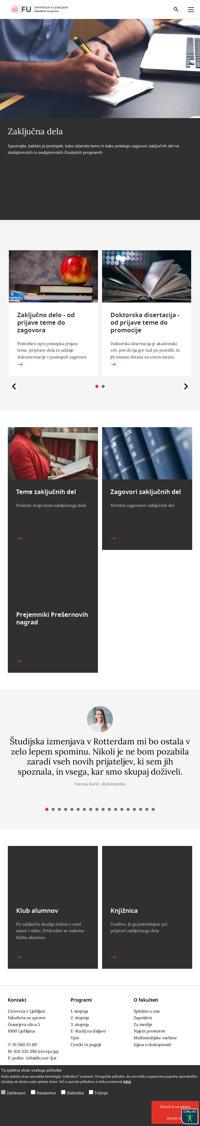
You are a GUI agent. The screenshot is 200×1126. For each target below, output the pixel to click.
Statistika (75, 1093)
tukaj (127, 1081)
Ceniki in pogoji (86, 1044)
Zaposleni (143, 1017)
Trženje (101, 1093)
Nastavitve (46, 1093)
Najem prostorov (149, 1031)
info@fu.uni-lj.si (41, 1057)
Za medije (143, 1024)
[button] (175, 1106)
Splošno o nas (147, 1011)
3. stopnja (80, 1024)
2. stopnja (80, 1017)
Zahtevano (16, 1093)
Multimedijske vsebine (155, 1037)
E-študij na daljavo (88, 1031)
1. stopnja (79, 1011)
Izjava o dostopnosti (152, 1044)
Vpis (75, 1037)
